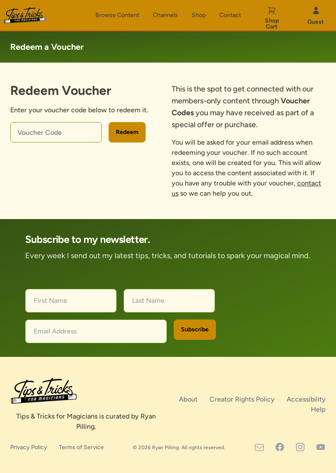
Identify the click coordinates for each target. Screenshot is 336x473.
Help (318, 409)
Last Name (148, 300)
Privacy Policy (29, 447)
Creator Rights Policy (243, 399)
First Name (50, 300)
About (189, 399)
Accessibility (306, 399)
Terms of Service (81, 447)
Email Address (55, 331)
